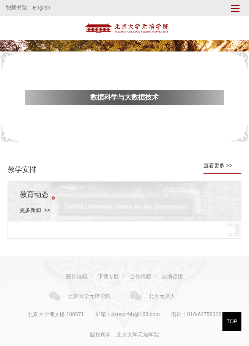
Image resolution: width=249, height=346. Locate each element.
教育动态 (37, 194)
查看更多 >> (217, 165)
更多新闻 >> (35, 210)
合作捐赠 (140, 276)
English (41, 8)
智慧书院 (16, 8)
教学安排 (22, 169)
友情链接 (172, 276)
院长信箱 (76, 276)
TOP (232, 321)
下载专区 (108, 276)
